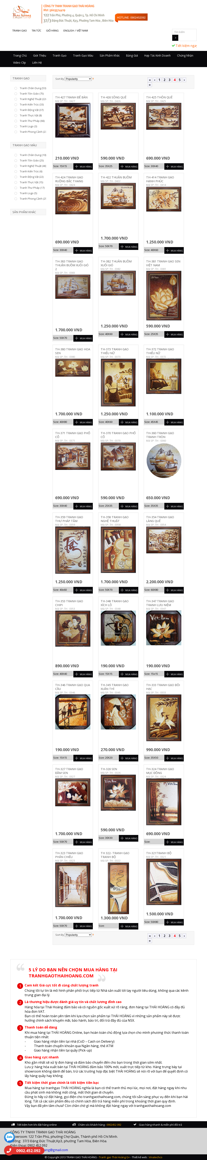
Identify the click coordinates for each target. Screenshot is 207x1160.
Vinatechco (155, 1157)
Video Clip (19, 62)
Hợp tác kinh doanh (157, 55)
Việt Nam (82, 30)
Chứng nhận (185, 55)
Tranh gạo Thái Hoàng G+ (114, 1157)
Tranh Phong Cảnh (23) (33, 132)
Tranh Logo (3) (28, 126)
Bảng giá (132, 55)
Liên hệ (37, 62)
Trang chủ (20, 55)
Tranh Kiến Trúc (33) (32, 104)
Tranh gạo (19, 30)
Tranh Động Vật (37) (31, 110)
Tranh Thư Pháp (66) (32, 121)
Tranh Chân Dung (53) (33, 88)
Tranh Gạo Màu (83, 55)
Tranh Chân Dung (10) (33, 155)
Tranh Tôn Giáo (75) (32, 93)
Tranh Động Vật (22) (31, 177)
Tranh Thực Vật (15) (31, 182)
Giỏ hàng (52, 30)
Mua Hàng (86, 166)
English (68, 30)
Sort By (59, 79)
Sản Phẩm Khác (110, 55)
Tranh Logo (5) (28, 193)
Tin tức (36, 30)
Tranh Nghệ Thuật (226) (34, 99)
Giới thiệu (39, 55)
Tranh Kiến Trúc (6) (31, 171)
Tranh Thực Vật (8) (31, 115)
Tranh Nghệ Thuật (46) (33, 166)
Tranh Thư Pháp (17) (32, 187)
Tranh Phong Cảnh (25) (33, 198)
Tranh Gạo (60, 55)
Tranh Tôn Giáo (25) (32, 160)
